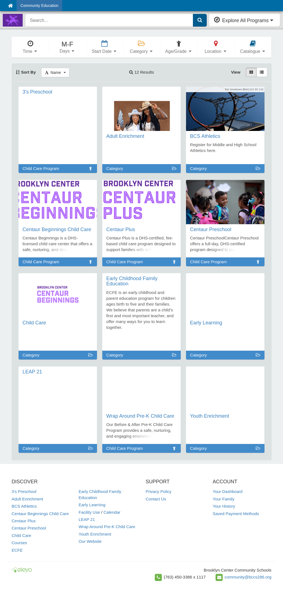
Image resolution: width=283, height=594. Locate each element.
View (235, 72)
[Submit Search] (200, 20)
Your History (224, 506)
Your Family (224, 499)
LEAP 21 (87, 519)
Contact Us (156, 499)
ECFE (17, 550)
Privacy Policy (158, 491)
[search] (109, 20)
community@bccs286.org (248, 577)
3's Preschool (24, 491)
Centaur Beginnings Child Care (40, 513)
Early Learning (92, 504)
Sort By (26, 72)
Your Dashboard (228, 491)
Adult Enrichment (27, 499)
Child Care (21, 535)
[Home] (10, 5)
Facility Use (89, 512)
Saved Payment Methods (236, 513)
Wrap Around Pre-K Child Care (107, 526)
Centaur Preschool (29, 528)
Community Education (39, 5)
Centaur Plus (24, 520)
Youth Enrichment (95, 534)
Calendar (112, 512)
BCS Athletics (24, 506)
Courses (19, 542)
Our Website (90, 541)
